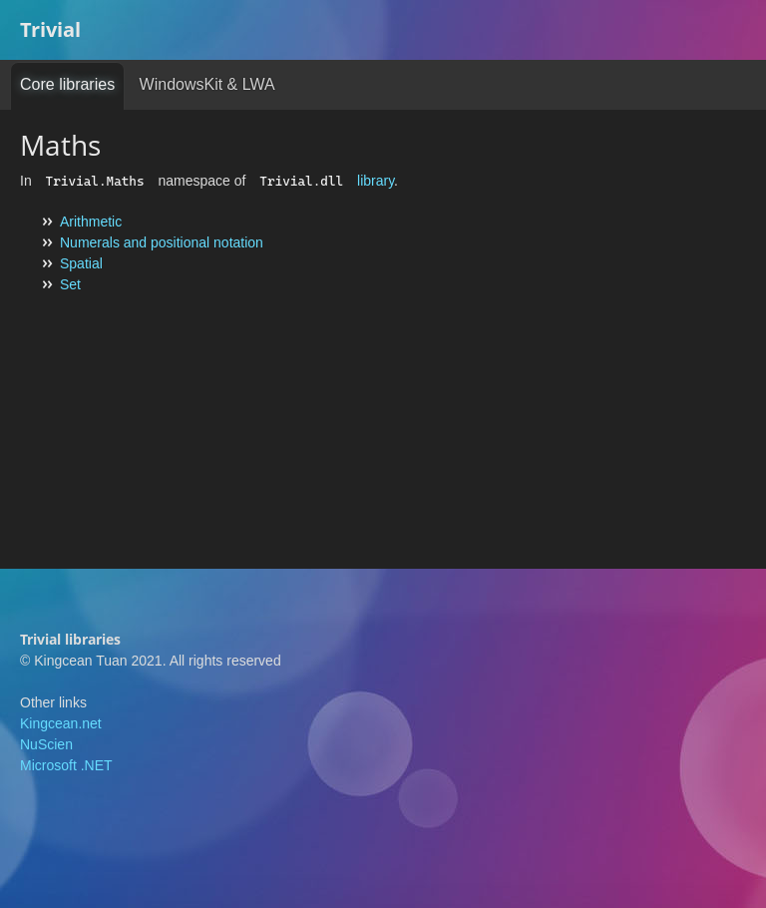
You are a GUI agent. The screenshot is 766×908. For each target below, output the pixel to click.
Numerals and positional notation (161, 242)
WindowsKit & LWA (207, 84)
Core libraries (67, 84)
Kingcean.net (61, 723)
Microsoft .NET (66, 765)
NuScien (46, 744)
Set (70, 284)
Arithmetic (91, 221)
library (375, 181)
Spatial (81, 263)
